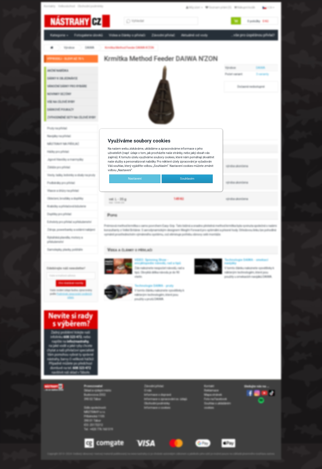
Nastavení (134, 178)
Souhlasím (187, 178)
